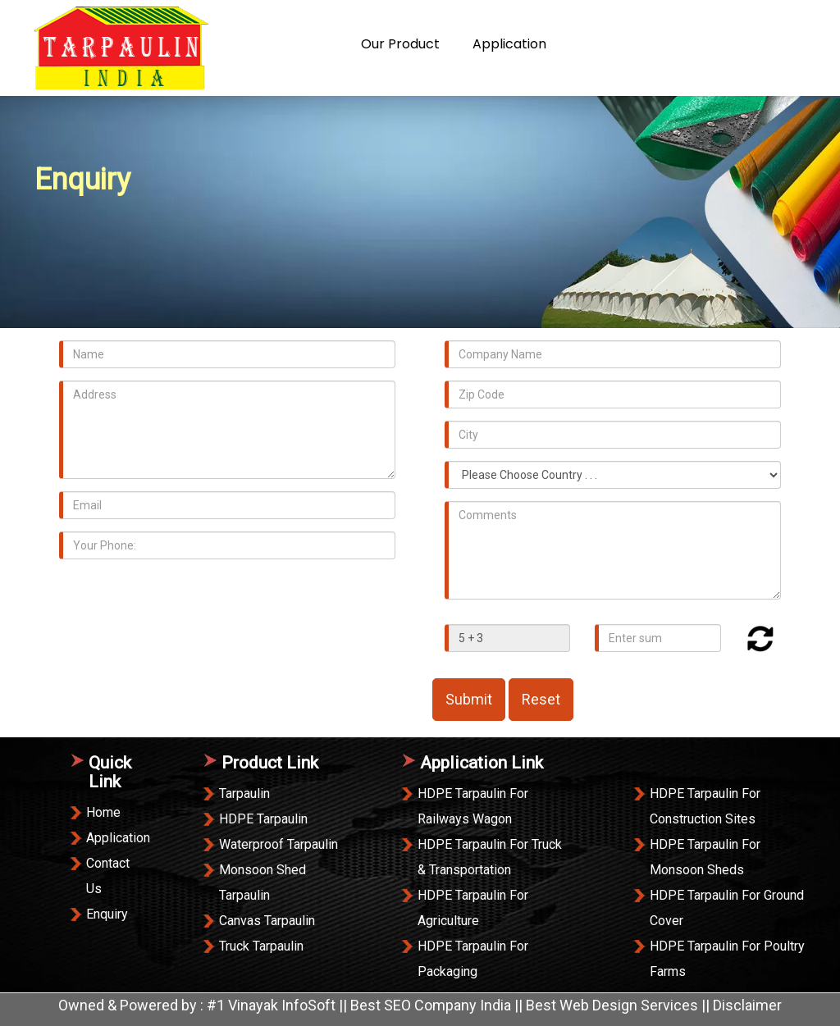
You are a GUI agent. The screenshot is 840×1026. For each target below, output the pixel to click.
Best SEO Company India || (438, 1005)
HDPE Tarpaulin (263, 819)
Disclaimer (747, 1005)
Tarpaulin (244, 793)
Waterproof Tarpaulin (278, 844)
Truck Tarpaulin (261, 946)
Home (253, 43)
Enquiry (700, 43)
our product (400, 43)
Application (509, 43)
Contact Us (615, 43)
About (316, 43)
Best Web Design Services (612, 1005)
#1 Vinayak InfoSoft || (278, 1005)
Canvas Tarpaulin (267, 920)
